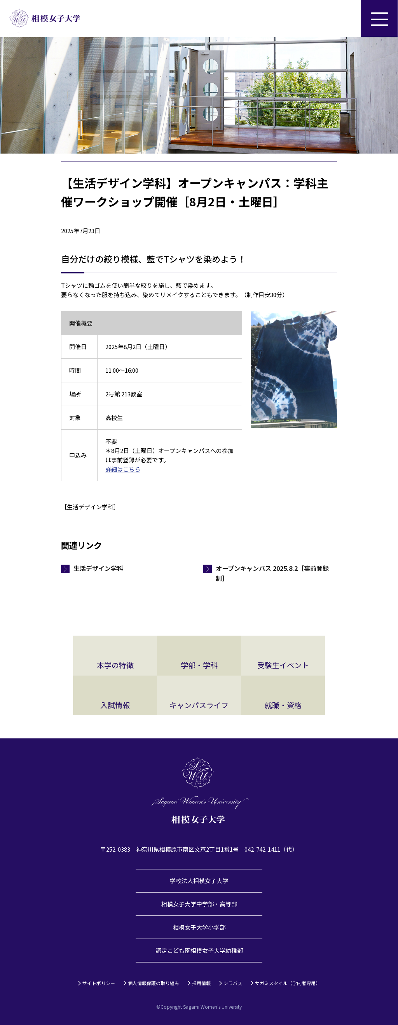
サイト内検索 (342, 18)
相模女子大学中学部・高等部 (199, 904)
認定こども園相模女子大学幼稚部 (199, 950)
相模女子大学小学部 (199, 927)
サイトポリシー (98, 983)
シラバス (232, 983)
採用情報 (201, 983)
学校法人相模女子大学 (199, 880)
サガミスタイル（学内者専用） (287, 983)
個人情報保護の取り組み (153, 983)
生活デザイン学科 (98, 568)
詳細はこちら (122, 469)
